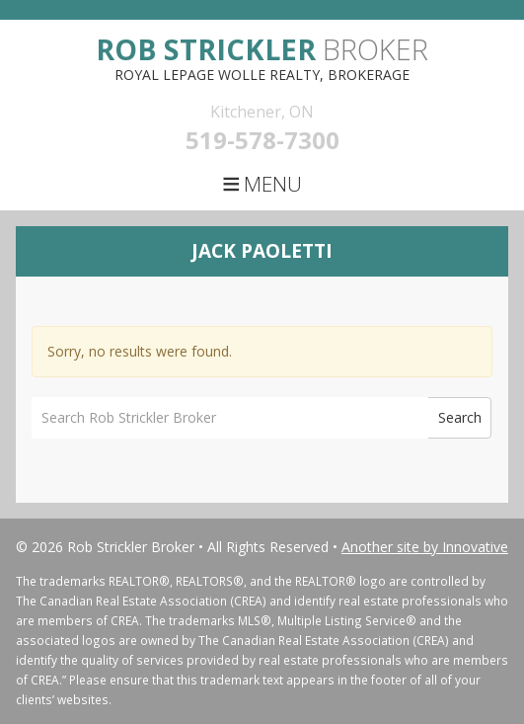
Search (460, 417)
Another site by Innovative (424, 546)
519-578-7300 (262, 139)
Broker (262, 49)
